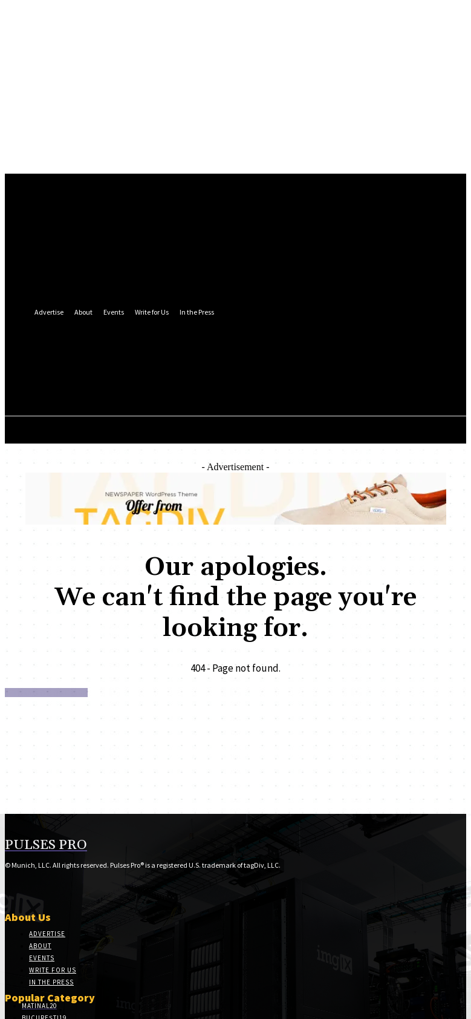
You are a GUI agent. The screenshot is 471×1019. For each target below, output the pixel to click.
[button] (262, 382)
